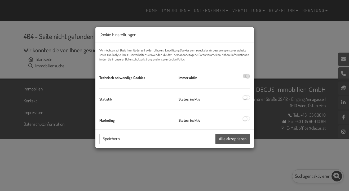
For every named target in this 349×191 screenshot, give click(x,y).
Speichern (111, 138)
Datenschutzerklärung (138, 59)
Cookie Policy (176, 59)
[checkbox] (246, 76)
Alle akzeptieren (232, 138)
